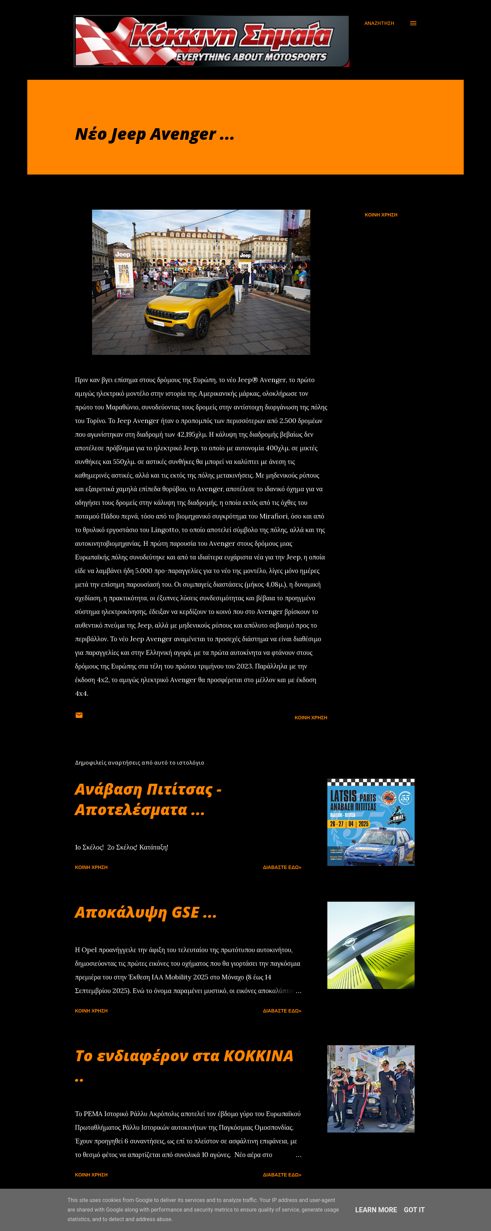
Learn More (376, 1210)
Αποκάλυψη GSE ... (146, 911)
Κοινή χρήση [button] (381, 214)
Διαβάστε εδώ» (282, 867)
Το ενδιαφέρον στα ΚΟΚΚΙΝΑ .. (184, 1065)
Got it (414, 1210)
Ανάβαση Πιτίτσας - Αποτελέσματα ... (148, 799)
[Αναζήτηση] (379, 23)
